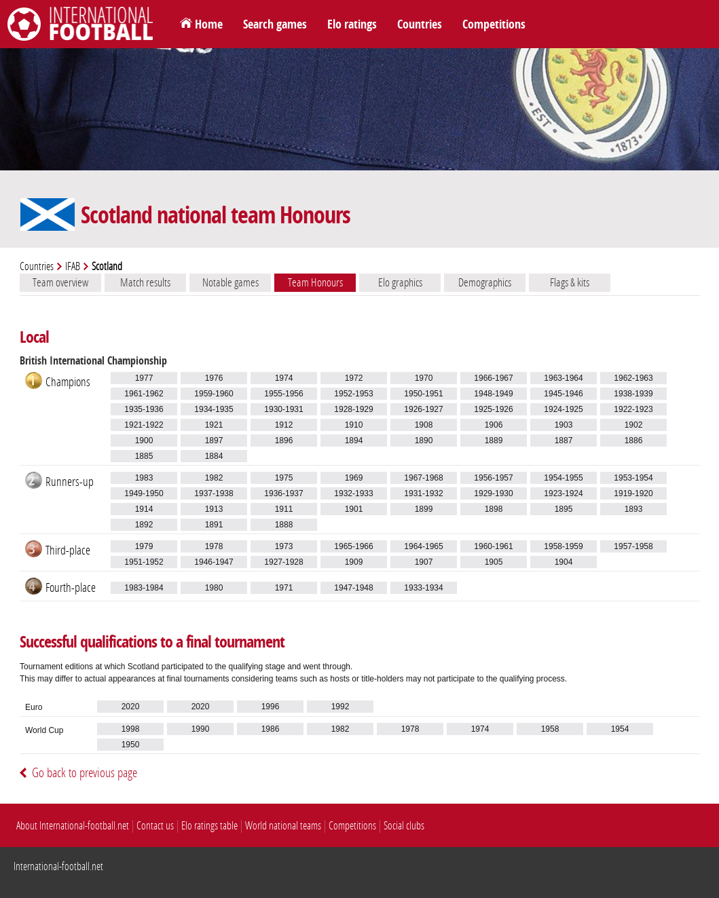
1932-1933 (353, 493)
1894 (354, 440)
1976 (214, 378)
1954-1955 (563, 478)
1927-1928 (283, 562)
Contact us (155, 825)
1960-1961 (493, 546)
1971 (284, 588)
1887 (564, 440)
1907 (424, 562)
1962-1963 (633, 378)
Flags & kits (569, 282)
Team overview (60, 282)
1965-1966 (353, 546)
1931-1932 (423, 493)
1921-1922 (143, 425)
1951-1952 (143, 562)
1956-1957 (493, 478)
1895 (564, 509)
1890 (424, 440)
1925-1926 (493, 409)
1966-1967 (493, 378)
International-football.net (58, 866)
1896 (284, 440)
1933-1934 (423, 588)
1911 (284, 509)
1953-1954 (633, 478)
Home (209, 24)
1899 (424, 509)
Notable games (230, 282)
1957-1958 (633, 546)
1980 (214, 588)
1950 (131, 744)
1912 (284, 425)
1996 (270, 706)
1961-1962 (143, 393)
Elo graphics (400, 282)
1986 (270, 729)
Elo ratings (352, 24)
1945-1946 (563, 393)
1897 (214, 440)
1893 (634, 509)
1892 (144, 524)
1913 (214, 509)
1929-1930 (493, 493)
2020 (131, 706)
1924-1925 (563, 409)
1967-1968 (423, 478)
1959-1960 (213, 393)
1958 (550, 729)
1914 (144, 509)
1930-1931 (283, 409)
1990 (200, 729)
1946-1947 (213, 562)
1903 (564, 425)
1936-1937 (283, 493)
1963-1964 (563, 378)
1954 (620, 729)
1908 (424, 425)
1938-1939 (633, 393)
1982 (214, 478)
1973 (284, 546)
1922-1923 (633, 409)
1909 (354, 562)
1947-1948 (353, 588)
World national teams (283, 825)
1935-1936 (143, 409)
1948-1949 (493, 393)
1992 (340, 706)
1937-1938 (213, 493)
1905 (494, 562)
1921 (214, 425)
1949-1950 (143, 493)
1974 (284, 378)
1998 (131, 729)
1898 (494, 509)
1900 (144, 440)
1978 (214, 546)
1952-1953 (353, 393)
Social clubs (404, 825)
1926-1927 (423, 409)
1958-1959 (563, 546)
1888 (284, 524)
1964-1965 (423, 546)
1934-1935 (213, 409)
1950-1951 (423, 393)
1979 (144, 546)
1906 (494, 425)
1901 (354, 509)
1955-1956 (283, 393)
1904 (564, 562)
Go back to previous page (84, 773)
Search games (275, 24)
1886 (634, 440)
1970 (424, 378)
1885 (144, 456)
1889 (494, 440)
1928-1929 (353, 409)
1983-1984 (143, 588)
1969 (354, 478)
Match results (145, 282)
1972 (354, 378)
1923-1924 (563, 493)
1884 (214, 456)
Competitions (494, 24)
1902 (634, 425)
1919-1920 (633, 493)
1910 (354, 425)
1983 (144, 478)
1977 (144, 378)
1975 (284, 478)
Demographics (484, 282)
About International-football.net (72, 825)
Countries (419, 24)
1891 (214, 524)
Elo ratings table (209, 825)
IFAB (72, 266)
